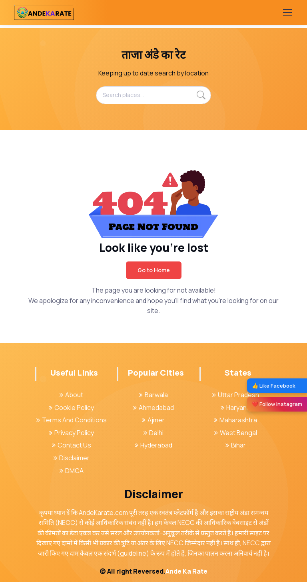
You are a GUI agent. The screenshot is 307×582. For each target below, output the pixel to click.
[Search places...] (153, 95)
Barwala (153, 394)
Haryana (235, 407)
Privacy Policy (71, 432)
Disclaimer (72, 457)
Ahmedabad (153, 407)
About (71, 394)
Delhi (153, 432)
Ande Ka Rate (186, 571)
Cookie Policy (71, 407)
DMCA (72, 470)
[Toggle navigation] (287, 12)
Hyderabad (153, 445)
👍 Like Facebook (273, 385)
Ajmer (153, 420)
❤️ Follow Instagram (277, 404)
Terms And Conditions (71, 420)
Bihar (235, 445)
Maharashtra (235, 420)
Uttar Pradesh (235, 394)
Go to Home (154, 270)
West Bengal (235, 432)
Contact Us (71, 445)
